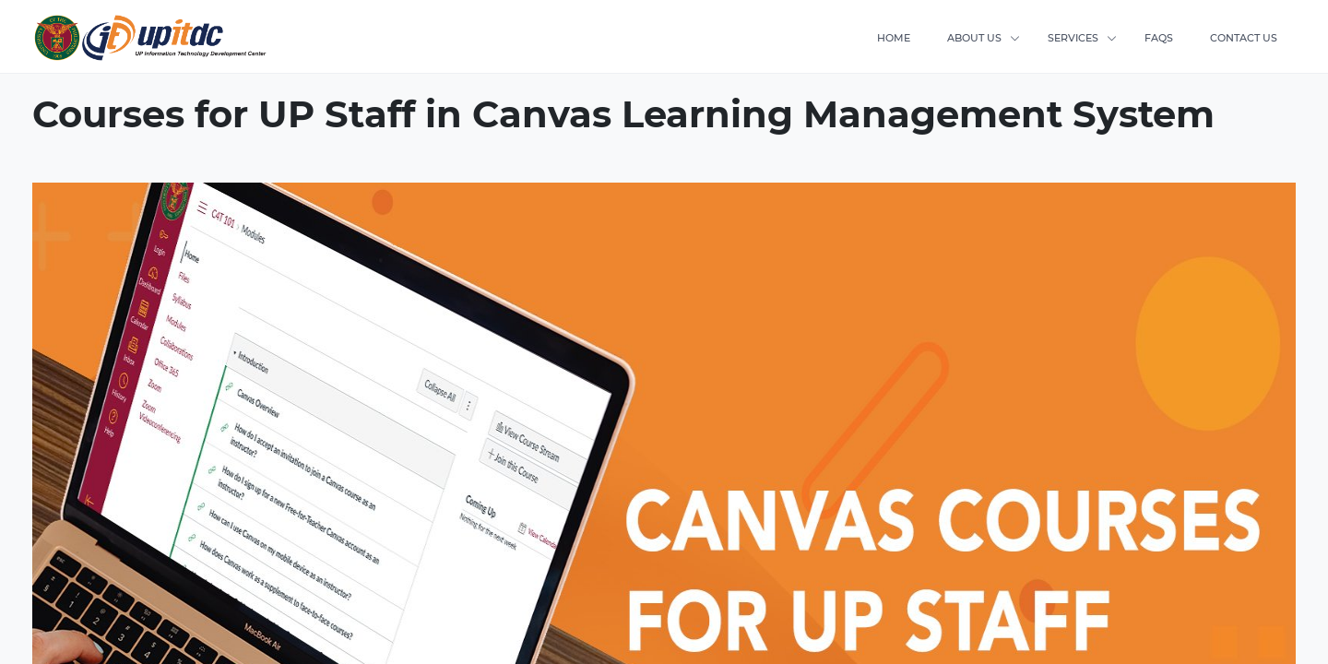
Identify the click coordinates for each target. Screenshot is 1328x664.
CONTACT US (1243, 37)
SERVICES (1073, 37)
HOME (893, 37)
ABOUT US (974, 37)
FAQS (1158, 37)
